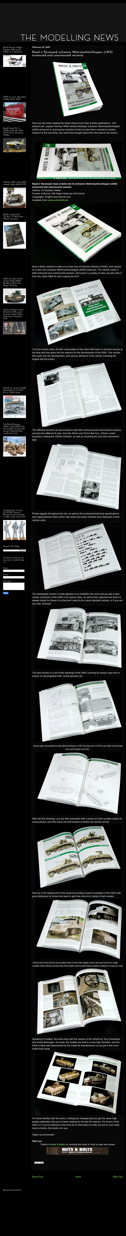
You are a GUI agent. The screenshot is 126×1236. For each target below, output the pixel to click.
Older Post (118, 1176)
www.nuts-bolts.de (57, 200)
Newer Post (37, 1176)
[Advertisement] (61, 16)
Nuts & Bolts (58, 1144)
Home (78, 1176)
